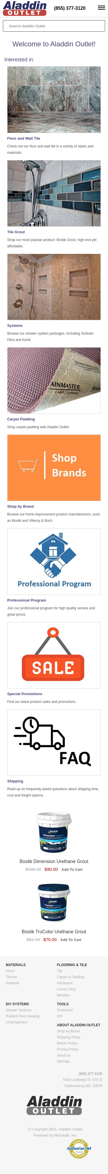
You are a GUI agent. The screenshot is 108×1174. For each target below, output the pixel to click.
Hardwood (65, 983)
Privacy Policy (68, 1049)
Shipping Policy (69, 1037)
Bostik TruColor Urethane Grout (54, 931)
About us (64, 1055)
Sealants (12, 983)
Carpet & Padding (70, 977)
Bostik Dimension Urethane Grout (54, 861)
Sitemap (63, 1061)
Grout (10, 971)
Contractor (65, 1010)
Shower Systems (19, 1010)
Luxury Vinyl (66, 989)
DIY (60, 1016)
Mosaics (63, 995)
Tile (59, 971)
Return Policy (67, 1043)
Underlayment (16, 1022)
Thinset (11, 977)
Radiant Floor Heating (22, 1016)
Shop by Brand (68, 1031)
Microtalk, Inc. (65, 1135)
